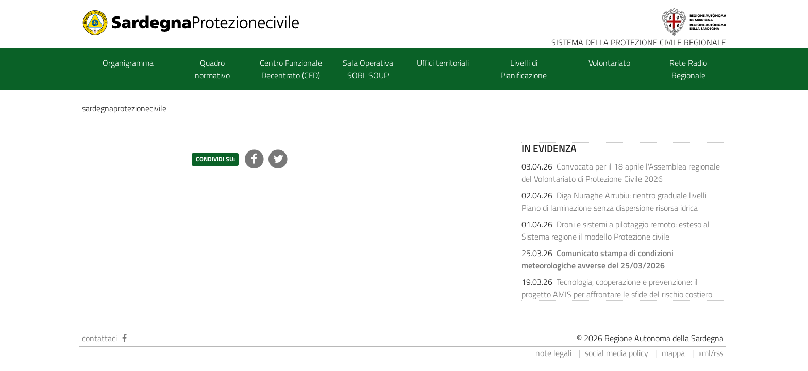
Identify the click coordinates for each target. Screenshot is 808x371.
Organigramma (128, 63)
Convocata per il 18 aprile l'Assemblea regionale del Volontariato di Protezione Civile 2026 (620, 172)
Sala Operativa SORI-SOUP (368, 69)
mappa (673, 353)
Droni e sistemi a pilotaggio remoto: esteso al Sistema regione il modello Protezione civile (615, 230)
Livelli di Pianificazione (523, 69)
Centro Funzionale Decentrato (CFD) (291, 69)
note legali (553, 353)
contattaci (99, 338)
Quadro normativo (212, 69)
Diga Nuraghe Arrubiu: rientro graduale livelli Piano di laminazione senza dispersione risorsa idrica (613, 201)
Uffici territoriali (443, 63)
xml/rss (710, 353)
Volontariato (609, 63)
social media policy (616, 353)
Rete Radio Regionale (688, 69)
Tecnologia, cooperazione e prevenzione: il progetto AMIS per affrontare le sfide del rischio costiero (616, 288)
